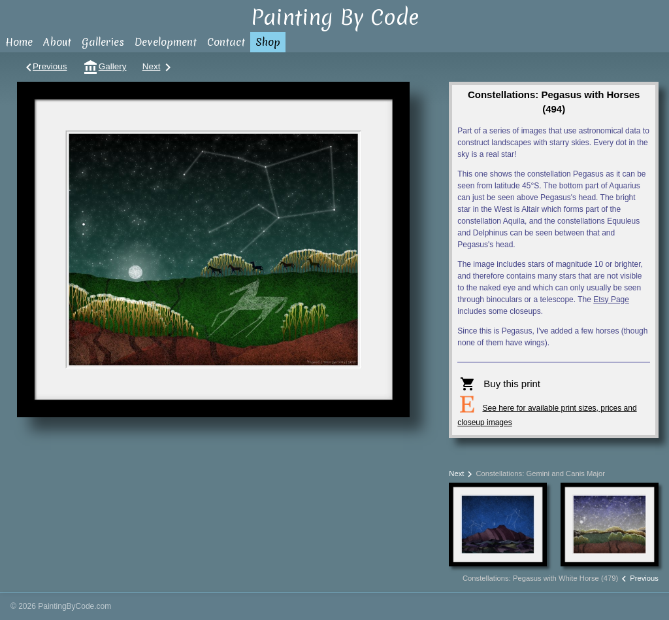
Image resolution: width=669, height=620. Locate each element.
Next (157, 66)
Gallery (105, 66)
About (57, 42)
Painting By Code (335, 17)
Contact (226, 42)
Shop (267, 42)
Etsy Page (611, 299)
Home (19, 42)
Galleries (103, 42)
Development (166, 42)
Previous (44, 66)
